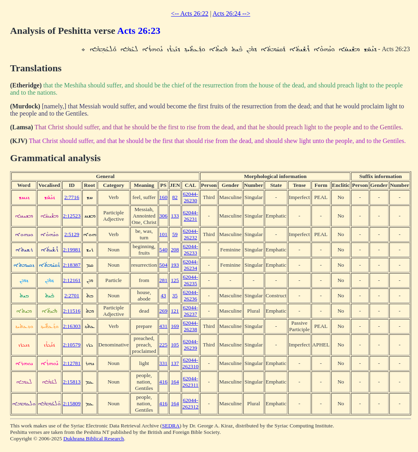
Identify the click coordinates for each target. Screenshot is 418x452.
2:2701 (71, 295)
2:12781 (72, 363)
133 (175, 216)
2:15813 (72, 382)
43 (163, 295)
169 (175, 326)
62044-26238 (190, 326)
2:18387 (72, 265)
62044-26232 (190, 234)
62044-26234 (190, 265)
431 (163, 326)
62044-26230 (190, 197)
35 (175, 295)
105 (175, 345)
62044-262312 (190, 403)
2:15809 (72, 403)
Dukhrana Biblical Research (93, 438)
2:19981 (72, 250)
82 (175, 197)
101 (163, 234)
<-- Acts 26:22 (190, 13)
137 (175, 363)
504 (163, 265)
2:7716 (71, 197)
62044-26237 (190, 311)
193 (175, 265)
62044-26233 (190, 249)
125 (175, 280)
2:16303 (72, 326)
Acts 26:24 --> (231, 13)
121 (175, 311)
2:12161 (72, 280)
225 (163, 345)
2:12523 (72, 216)
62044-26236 (190, 295)
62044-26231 (190, 215)
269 (163, 311)
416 (163, 382)
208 (175, 250)
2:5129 (71, 234)
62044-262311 (190, 381)
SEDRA (171, 426)
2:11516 (71, 311)
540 (163, 250)
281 (163, 280)
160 (163, 197)
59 (175, 234)
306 (163, 216)
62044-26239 (190, 344)
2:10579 (72, 345)
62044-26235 (190, 280)
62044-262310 (190, 363)
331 (163, 363)
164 (175, 382)
